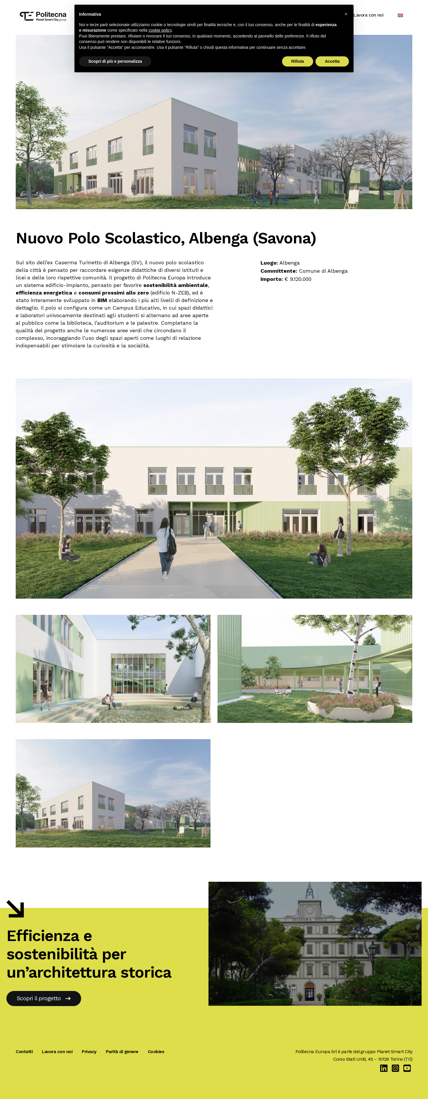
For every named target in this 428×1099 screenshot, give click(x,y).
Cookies (156, 1051)
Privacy (89, 1051)
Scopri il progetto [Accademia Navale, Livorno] (44, 998)
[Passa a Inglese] (404, 15)
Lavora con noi (372, 15)
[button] (346, 14)
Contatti (24, 1051)
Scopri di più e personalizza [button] (115, 61)
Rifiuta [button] (297, 61)
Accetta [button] (332, 61)
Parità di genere (122, 1051)
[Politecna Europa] (39, 15)
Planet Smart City (394, 1051)
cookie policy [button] (160, 30)
